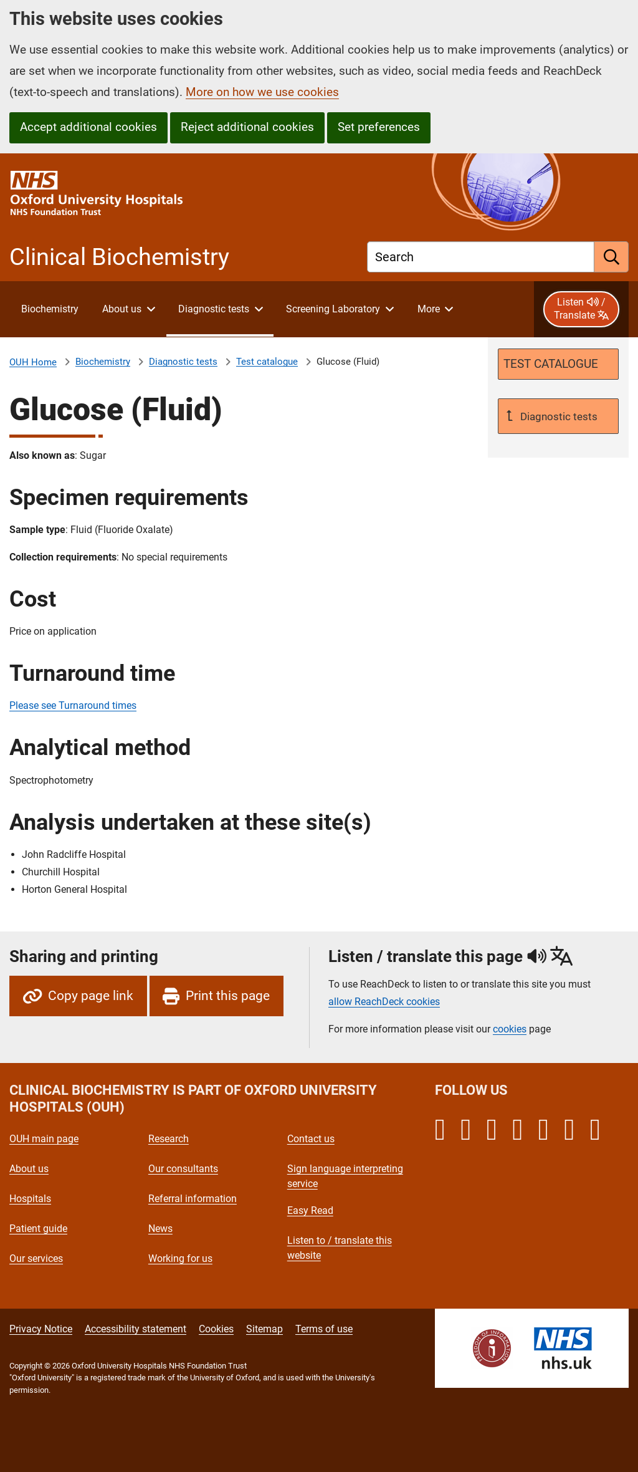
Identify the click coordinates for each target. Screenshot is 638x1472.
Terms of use (324, 1329)
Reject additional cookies (247, 127)
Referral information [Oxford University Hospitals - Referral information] (192, 1199)
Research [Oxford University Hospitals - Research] (168, 1139)
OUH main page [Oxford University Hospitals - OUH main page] (44, 1139)
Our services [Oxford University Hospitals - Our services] (36, 1258)
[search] (611, 256)
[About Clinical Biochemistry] (49, 309)
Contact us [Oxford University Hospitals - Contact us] (311, 1139)
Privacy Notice (40, 1329)
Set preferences (379, 127)
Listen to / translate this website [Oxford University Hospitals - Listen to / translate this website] (339, 1247)
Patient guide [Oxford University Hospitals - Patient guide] (38, 1228)
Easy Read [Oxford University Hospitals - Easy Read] (310, 1210)
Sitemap (264, 1329)
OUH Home (33, 362)
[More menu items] (435, 309)
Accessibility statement (135, 1329)
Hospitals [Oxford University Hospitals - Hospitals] (30, 1199)
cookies (509, 1029)
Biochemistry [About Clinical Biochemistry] (102, 361)
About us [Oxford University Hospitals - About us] (29, 1169)
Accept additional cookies (88, 127)
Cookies (216, 1329)
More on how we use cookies (262, 92)
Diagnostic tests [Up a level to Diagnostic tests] (558, 416)
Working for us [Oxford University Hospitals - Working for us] (180, 1258)
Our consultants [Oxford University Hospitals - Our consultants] (183, 1169)
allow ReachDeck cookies (384, 1002)
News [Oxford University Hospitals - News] (160, 1228)
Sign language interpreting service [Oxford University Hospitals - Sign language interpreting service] (345, 1176)
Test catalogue (267, 361)
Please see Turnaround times (72, 705)
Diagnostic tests (183, 361)
